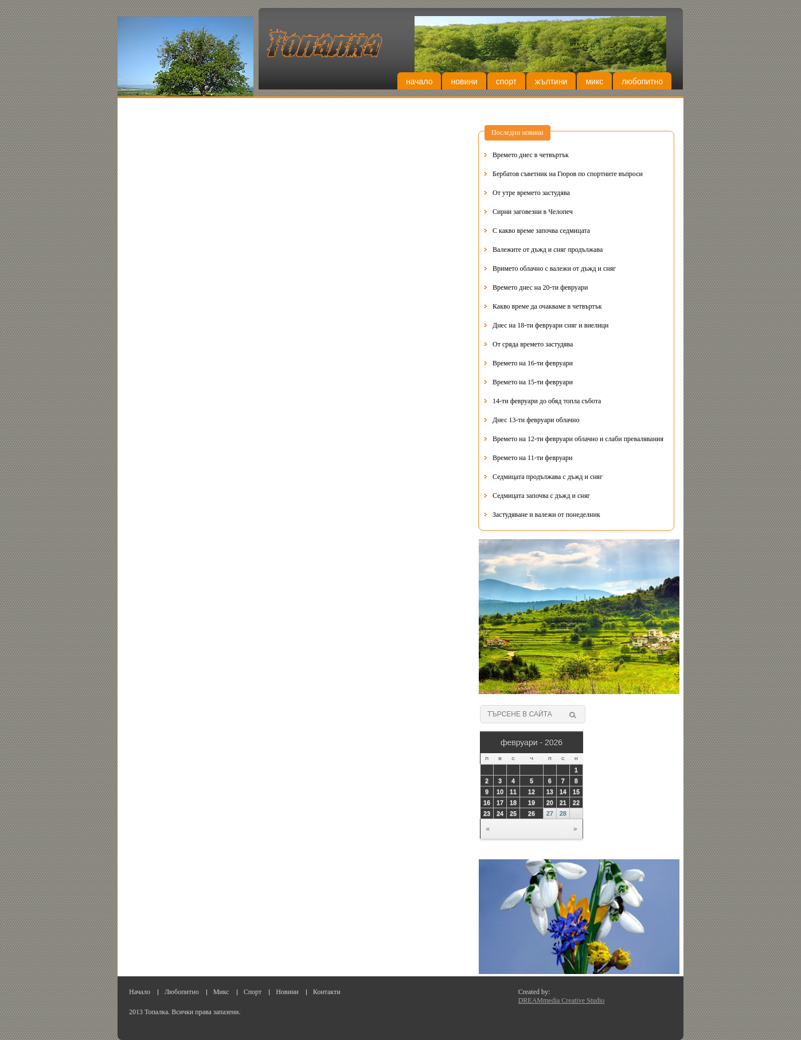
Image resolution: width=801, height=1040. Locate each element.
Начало (419, 81)
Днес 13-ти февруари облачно (536, 420)
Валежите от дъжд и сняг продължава (548, 250)
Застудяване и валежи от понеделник (546, 515)
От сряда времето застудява (533, 344)
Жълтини (551, 81)
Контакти (327, 992)
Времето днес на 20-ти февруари (540, 287)
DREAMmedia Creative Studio (561, 1000)
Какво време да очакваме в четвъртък (547, 306)
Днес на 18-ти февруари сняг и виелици (550, 325)
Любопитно (642, 81)
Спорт (506, 81)
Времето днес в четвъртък (531, 155)
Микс (594, 81)
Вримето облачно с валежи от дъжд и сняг (554, 268)
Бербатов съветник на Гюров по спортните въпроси (568, 174)
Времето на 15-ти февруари (533, 382)
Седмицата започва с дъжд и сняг (541, 496)
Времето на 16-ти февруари (533, 363)
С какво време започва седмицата (541, 231)
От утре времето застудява (531, 193)
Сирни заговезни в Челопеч (533, 212)
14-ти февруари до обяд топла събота (547, 401)
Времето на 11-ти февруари (533, 458)
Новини (464, 81)
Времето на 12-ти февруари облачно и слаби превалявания (578, 439)
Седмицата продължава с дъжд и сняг (548, 477)
